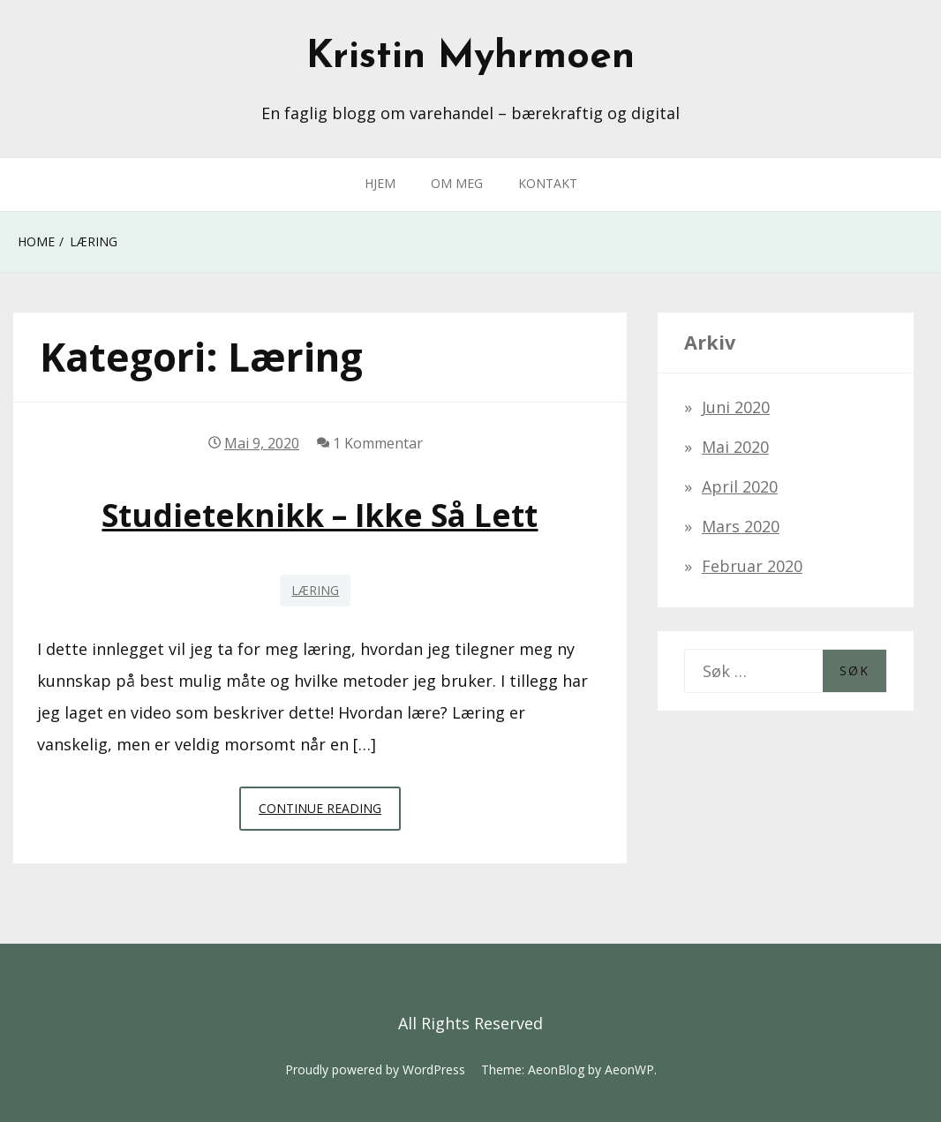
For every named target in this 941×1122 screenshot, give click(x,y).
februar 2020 (752, 565)
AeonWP (629, 1069)
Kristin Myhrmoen (470, 57)
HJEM (380, 183)
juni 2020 (736, 407)
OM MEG (457, 183)
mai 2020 (735, 446)
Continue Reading (330, 813)
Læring (315, 590)
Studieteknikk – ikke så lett (320, 515)
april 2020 (740, 486)
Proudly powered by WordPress (375, 1069)
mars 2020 (740, 526)
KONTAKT (547, 183)
